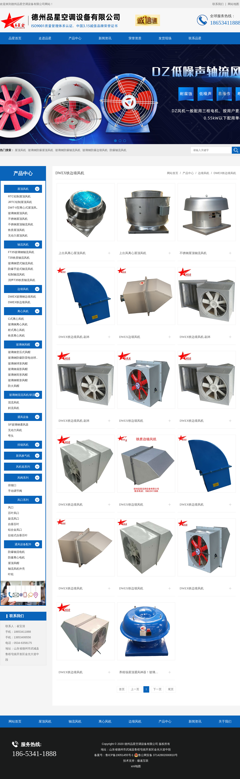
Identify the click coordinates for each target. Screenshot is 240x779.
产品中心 (75, 38)
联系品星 (195, 38)
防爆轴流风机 (118, 150)
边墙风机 (203, 173)
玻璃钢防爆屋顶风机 (40, 150)
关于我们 (225, 721)
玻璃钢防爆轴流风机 (67, 150)
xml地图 (136, 766)
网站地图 (233, 4)
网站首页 (172, 173)
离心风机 (105, 721)
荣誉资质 (135, 38)
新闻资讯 (105, 38)
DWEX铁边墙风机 (224, 173)
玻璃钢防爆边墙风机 (95, 150)
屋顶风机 (20, 150)
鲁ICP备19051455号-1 (119, 755)
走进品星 (45, 38)
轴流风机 (75, 721)
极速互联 (142, 760)
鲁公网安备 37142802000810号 (156, 755)
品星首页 (15, 38)
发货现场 (165, 38)
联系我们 (218, 4)
